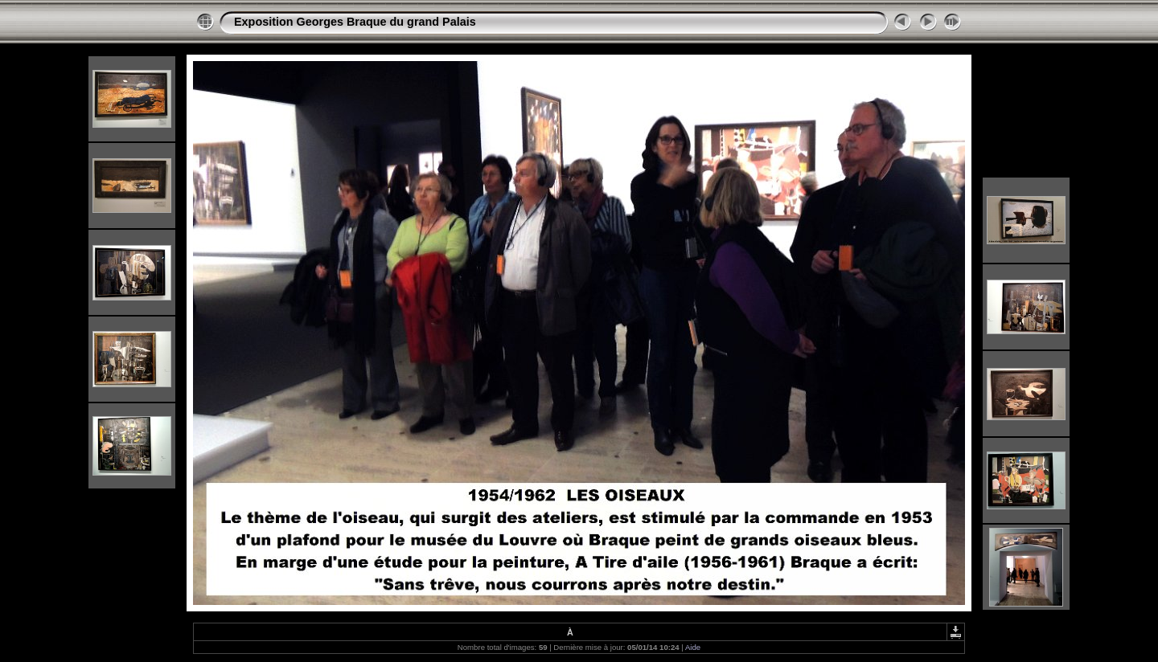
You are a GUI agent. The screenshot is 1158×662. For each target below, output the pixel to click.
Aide (692, 647)
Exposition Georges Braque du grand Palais (355, 21)
